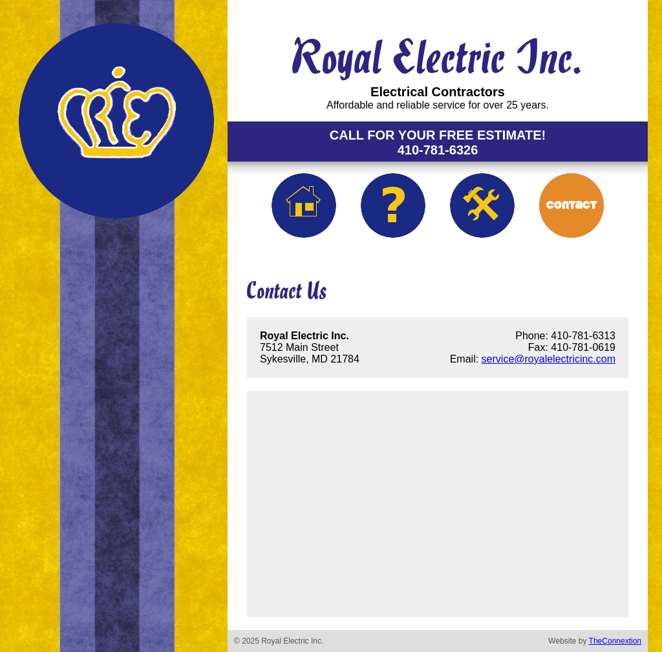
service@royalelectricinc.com (548, 358)
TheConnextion (615, 641)
